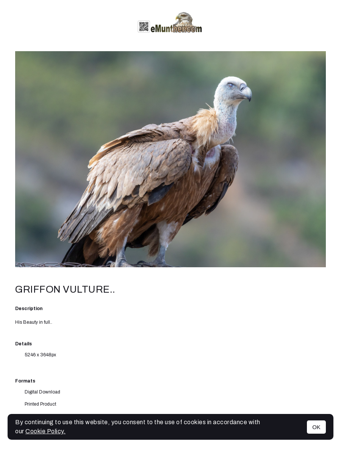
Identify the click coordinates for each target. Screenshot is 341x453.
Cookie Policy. (45, 431)
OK (316, 427)
